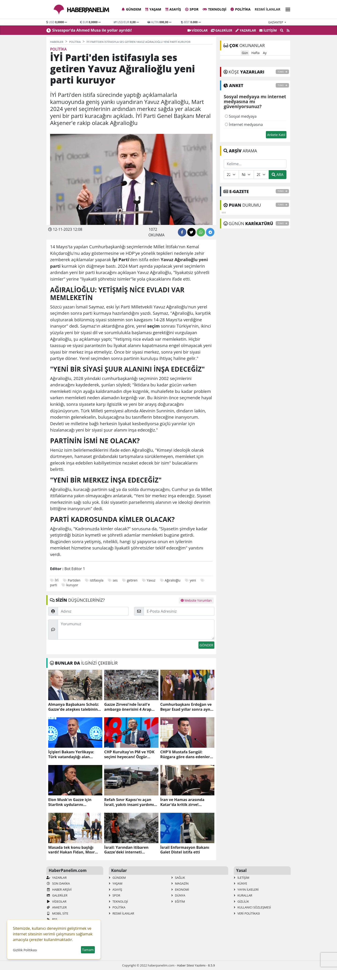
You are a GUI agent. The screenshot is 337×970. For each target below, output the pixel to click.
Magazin (180, 883)
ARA (277, 174)
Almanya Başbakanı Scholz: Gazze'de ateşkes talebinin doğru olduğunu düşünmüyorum (73, 707)
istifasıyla (96, 580)
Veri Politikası (247, 913)
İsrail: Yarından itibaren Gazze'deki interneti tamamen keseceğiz (126, 850)
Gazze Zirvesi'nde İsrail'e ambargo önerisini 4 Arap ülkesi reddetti (127, 707)
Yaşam (153, 9)
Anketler (56, 907)
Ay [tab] (265, 53)
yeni (193, 580)
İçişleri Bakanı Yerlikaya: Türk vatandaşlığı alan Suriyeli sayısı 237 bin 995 (71, 754)
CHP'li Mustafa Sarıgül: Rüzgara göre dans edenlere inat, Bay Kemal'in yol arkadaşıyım (186, 754)
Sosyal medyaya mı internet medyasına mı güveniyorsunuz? (255, 102)
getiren (132, 580)
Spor (191, 9)
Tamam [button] (88, 950)
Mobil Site (57, 913)
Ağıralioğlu (172, 580)
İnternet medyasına (244, 124)
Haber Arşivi (59, 889)
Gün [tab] (245, 53)
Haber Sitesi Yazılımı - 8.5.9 (196, 965)
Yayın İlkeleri (246, 889)
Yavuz (151, 580)
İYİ (57, 580)
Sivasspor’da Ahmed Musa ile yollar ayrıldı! (92, 30)
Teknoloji (214, 9)
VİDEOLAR (197, 30)
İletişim (268, 30)
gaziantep (276, 22)
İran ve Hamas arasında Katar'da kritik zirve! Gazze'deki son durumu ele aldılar (185, 802)
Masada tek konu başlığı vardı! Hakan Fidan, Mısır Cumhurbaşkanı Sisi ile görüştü (71, 850)
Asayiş (173, 9)
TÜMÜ (282, 71)
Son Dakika (58, 883)
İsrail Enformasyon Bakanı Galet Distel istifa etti (184, 850)
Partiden (74, 580)
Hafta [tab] (255, 53)
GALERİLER (221, 30)
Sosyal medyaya (241, 116)
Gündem (131, 9)
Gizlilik (241, 901)
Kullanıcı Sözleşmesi (252, 907)
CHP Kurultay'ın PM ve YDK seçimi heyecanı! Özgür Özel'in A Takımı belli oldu (129, 754)
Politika (240, 9)
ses (115, 580)
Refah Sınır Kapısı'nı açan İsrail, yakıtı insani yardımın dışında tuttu (130, 802)
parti (53, 585)
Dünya (178, 895)
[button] (286, 9)
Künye (240, 883)
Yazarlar (245, 30)
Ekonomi (180, 889)
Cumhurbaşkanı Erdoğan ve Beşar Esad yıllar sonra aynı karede (186, 707)
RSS (51, 919)
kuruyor (72, 585)
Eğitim (178, 901)
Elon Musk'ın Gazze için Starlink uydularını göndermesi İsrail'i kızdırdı (73, 802)
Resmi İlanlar (267, 9)
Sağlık (178, 877)
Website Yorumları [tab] (196, 600)
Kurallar (243, 895)
